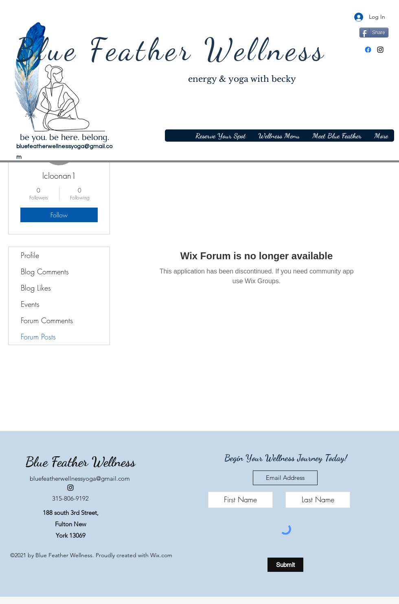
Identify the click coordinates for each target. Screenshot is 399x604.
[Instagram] (380, 50)
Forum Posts (38, 336)
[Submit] (285, 565)
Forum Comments (47, 320)
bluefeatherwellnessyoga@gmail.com (80, 478)
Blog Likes (36, 288)
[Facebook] (368, 50)
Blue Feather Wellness (171, 49)
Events (30, 304)
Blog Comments (45, 271)
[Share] (374, 32)
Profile (30, 255)
